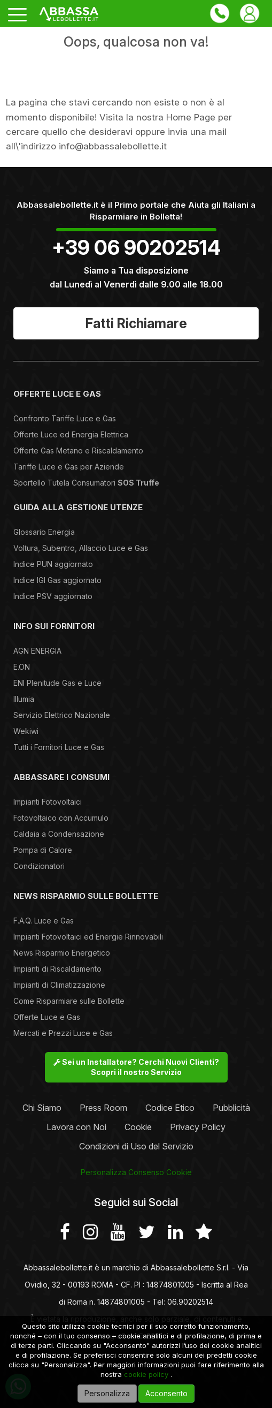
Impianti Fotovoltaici (47, 801)
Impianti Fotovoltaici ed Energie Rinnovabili (88, 936)
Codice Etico (170, 1107)
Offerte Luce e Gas (46, 1016)
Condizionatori (39, 865)
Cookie (138, 1127)
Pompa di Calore (42, 849)
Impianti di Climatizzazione (59, 984)
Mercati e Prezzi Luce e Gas (63, 1033)
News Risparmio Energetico (61, 952)
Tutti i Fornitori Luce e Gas (58, 747)
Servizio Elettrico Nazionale (61, 715)
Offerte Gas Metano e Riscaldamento (78, 450)
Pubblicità (231, 1107)
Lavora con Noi (76, 1127)
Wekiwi (25, 731)
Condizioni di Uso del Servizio (136, 1146)
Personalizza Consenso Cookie (136, 1172)
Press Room (103, 1107)
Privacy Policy (198, 1127)
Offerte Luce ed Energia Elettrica (70, 434)
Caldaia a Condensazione (58, 833)
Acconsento (166, 1393)
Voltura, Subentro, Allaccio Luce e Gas (80, 547)
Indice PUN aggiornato (53, 564)
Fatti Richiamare (136, 323)
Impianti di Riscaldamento (57, 968)
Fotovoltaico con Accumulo (60, 817)
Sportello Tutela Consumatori (86, 482)
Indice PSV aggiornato (52, 596)
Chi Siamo (41, 1107)
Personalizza (107, 1393)
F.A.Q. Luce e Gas (43, 920)
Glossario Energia (44, 531)
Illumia (23, 698)
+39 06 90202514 (136, 247)
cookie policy (146, 1374)
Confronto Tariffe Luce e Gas (64, 418)
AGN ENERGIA (37, 650)
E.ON (21, 666)
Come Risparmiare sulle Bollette (69, 1000)
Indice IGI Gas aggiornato (57, 580)
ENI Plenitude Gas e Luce (57, 682)
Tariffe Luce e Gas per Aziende (68, 466)
